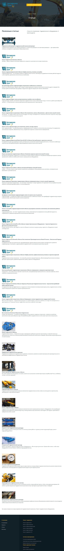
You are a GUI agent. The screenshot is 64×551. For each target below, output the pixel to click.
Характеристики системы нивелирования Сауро (32, 541)
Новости (4, 525)
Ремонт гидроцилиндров (28, 528)
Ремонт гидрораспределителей (29, 526)
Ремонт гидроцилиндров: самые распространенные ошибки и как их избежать (21, 99)
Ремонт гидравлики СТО (28, 532)
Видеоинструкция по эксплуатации (30, 543)
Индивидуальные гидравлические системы (13, 482)
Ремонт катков (26, 547)
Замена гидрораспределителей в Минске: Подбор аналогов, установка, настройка (22, 72)
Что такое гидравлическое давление (11, 464)
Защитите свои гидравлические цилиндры (13, 428)
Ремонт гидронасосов (27, 522)
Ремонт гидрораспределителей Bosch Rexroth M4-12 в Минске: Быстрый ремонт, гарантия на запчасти (27, 140)
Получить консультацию (34, 4)
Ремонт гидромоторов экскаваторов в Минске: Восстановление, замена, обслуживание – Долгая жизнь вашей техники (31, 112)
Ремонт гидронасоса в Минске (9, 332)
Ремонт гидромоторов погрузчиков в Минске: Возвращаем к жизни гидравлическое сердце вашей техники (28, 299)
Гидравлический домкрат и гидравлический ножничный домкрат (18, 46)
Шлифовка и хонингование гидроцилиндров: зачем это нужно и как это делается (22, 195)
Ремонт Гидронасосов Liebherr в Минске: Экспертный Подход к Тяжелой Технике (22, 167)
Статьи (3, 527)
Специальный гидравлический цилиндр (12, 445)
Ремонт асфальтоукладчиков (29, 549)
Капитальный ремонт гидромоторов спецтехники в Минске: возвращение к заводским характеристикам (28, 270)
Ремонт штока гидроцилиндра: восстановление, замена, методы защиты (20, 126)
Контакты (4, 529)
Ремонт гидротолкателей (28, 530)
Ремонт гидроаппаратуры (28, 524)
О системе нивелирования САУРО (29, 539)
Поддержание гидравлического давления (12, 352)
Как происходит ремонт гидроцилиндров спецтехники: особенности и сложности (22, 85)
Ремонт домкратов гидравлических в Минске (13, 372)
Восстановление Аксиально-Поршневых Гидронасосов (15, 312)
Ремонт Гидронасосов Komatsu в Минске (12, 59)
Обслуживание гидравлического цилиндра (12, 499)
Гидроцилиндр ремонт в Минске (10, 389)
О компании (5, 522)
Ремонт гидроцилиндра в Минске (10, 407)
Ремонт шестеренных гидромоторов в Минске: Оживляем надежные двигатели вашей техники (25, 153)
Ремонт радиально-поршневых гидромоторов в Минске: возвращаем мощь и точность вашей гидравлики (28, 181)
